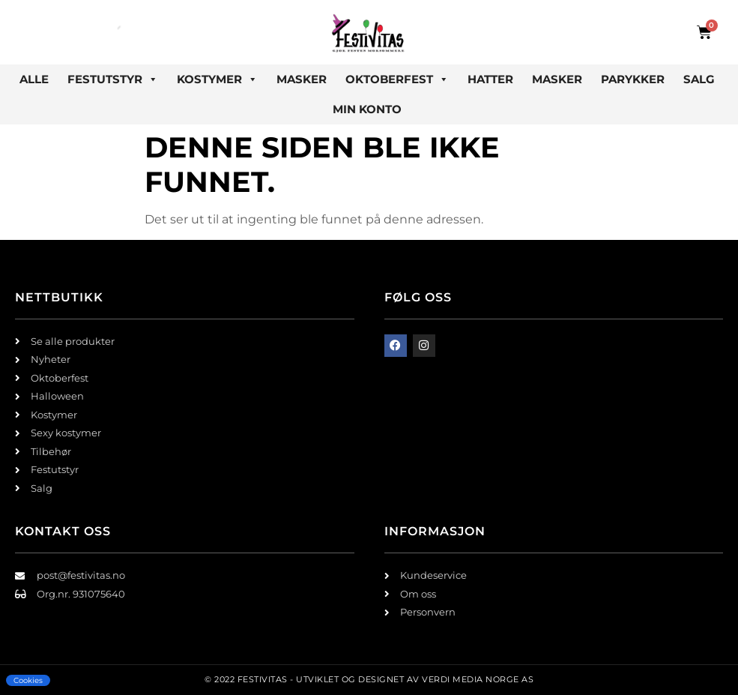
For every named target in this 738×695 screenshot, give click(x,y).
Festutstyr (112, 79)
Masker (301, 79)
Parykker (633, 79)
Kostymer (217, 79)
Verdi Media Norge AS (477, 679)
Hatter (490, 79)
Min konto (367, 109)
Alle (34, 79)
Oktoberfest (397, 79)
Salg (699, 79)
